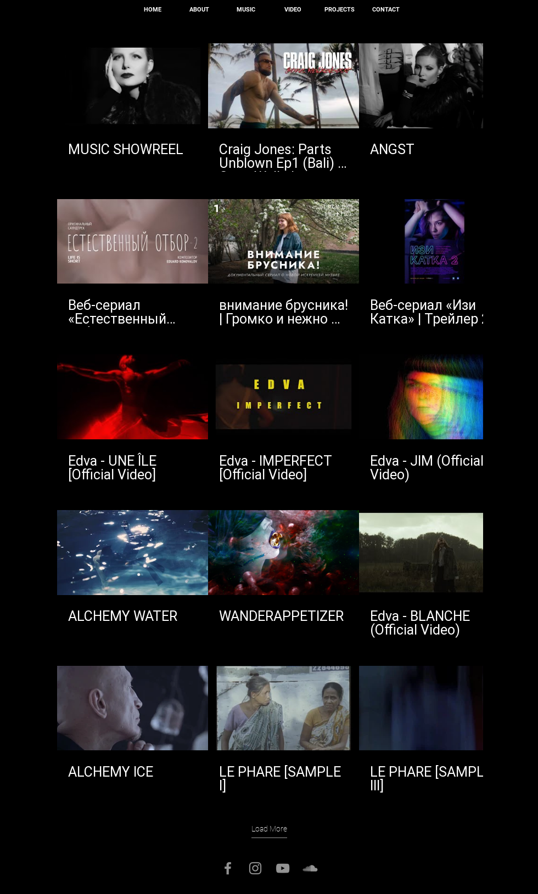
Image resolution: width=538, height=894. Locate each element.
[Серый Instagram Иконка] (255, 868)
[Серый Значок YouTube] (282, 868)
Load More (269, 828)
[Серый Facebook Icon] (228, 868)
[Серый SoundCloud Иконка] (310, 868)
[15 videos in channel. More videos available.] (269, 418)
